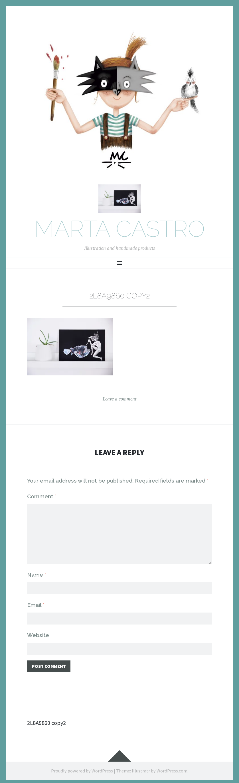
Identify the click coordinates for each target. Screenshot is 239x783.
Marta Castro (119, 231)
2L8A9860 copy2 (48, 720)
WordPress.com (172, 768)
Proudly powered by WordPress (82, 768)
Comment (41, 498)
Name (36, 571)
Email (35, 601)
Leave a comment (119, 401)
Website (38, 632)
